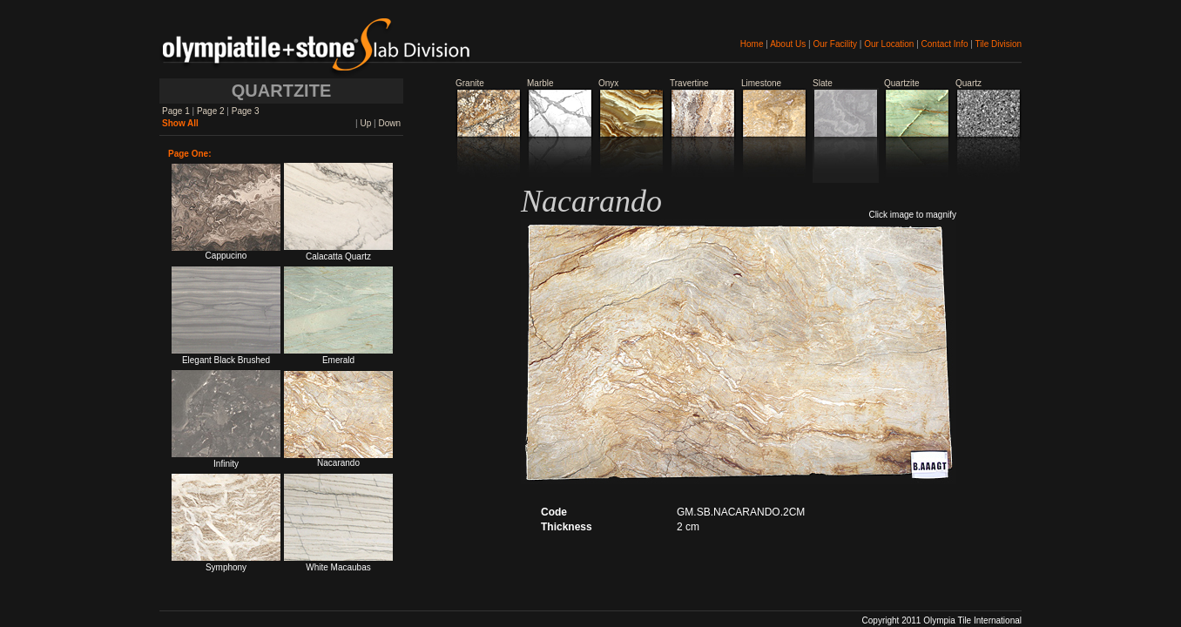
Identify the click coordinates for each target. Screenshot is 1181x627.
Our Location (889, 44)
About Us (788, 44)
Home (752, 44)
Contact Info (944, 44)
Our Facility (835, 44)
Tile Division (998, 44)
